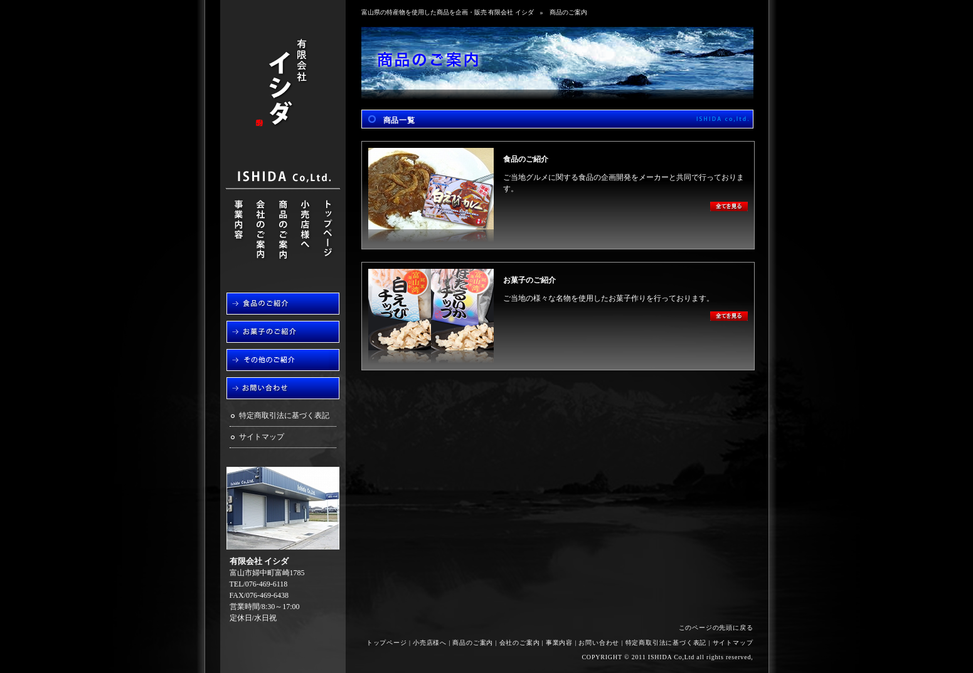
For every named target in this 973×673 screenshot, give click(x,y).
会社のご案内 (519, 642)
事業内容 (559, 642)
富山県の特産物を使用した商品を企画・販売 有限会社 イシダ (447, 12)
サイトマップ (261, 436)
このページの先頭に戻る (716, 627)
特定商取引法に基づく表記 (284, 415)
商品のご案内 (472, 642)
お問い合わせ (598, 642)
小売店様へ (430, 642)
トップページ (386, 642)
